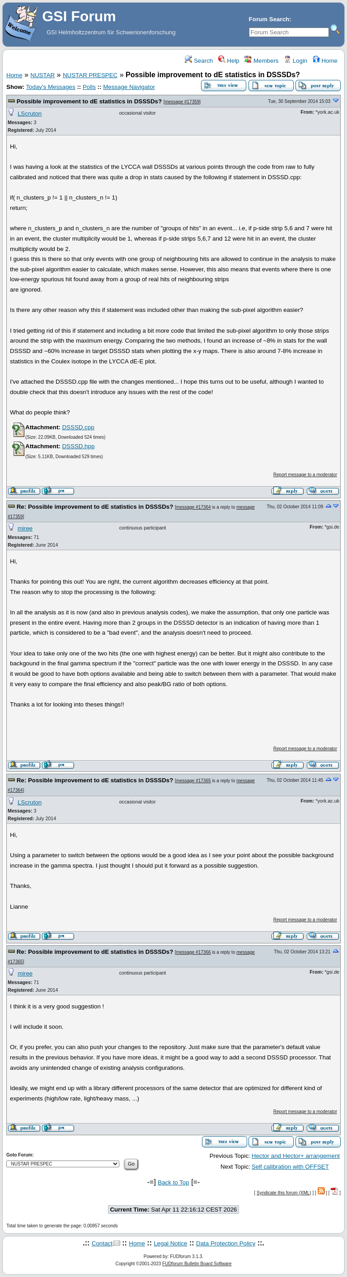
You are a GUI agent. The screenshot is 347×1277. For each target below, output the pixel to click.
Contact (102, 1243)
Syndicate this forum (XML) (284, 1192)
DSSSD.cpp (78, 427)
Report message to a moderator (305, 474)
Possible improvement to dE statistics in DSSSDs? (89, 101)
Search (199, 60)
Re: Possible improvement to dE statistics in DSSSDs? (95, 506)
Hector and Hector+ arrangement (296, 1155)
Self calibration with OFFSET (290, 1166)
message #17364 (193, 507)
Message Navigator (129, 87)
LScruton (30, 113)
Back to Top (173, 1182)
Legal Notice (170, 1243)
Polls (89, 87)
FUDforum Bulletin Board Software (196, 1263)
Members (261, 60)
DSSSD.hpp (78, 446)
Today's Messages (50, 87)
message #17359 (182, 101)
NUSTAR (42, 75)
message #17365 (193, 780)
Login (295, 60)
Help (228, 60)
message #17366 (193, 952)
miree (25, 528)
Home (325, 60)
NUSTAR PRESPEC (90, 75)
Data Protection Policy (225, 1243)
